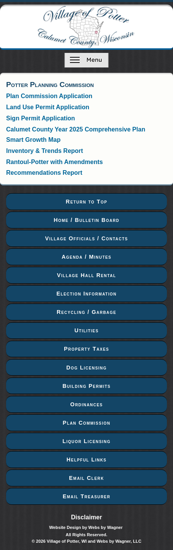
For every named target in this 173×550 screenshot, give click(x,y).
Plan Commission (86, 423)
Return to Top (87, 202)
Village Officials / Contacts (86, 238)
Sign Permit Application (40, 118)
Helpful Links (87, 459)
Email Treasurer (87, 496)
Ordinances (86, 404)
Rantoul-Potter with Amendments (54, 162)
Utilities (86, 330)
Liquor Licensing (86, 441)
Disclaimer (86, 517)
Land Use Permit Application (47, 107)
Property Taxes (86, 349)
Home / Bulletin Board (86, 220)
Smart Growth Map (33, 139)
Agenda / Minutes (86, 257)
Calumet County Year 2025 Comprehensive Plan (75, 129)
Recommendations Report (44, 172)
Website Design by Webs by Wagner (86, 527)
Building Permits (86, 386)
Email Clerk (86, 478)
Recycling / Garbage (86, 312)
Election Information (86, 294)
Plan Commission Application (49, 96)
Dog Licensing (86, 367)
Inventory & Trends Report (44, 151)
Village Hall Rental (86, 275)
